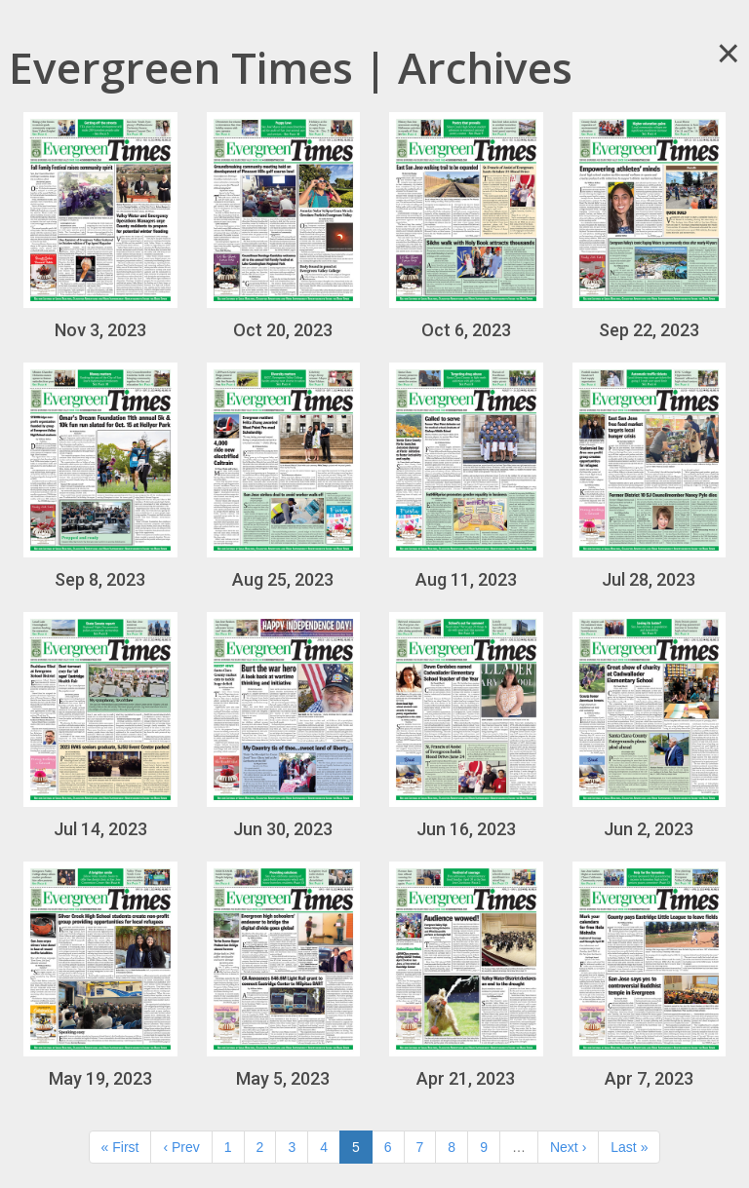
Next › (568, 1147)
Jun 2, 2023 (649, 725)
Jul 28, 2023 (649, 476)
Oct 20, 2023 (284, 225)
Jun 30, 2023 (284, 725)
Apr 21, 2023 (466, 975)
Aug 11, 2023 (466, 476)
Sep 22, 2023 (649, 225)
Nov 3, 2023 (100, 225)
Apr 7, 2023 (649, 975)
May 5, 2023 (284, 975)
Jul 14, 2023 (100, 725)
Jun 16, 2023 (466, 725)
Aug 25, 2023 (284, 476)
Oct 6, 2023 (466, 225)
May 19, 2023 (100, 975)
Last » (629, 1147)
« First (120, 1147)
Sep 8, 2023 (100, 476)
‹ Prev (181, 1147)
